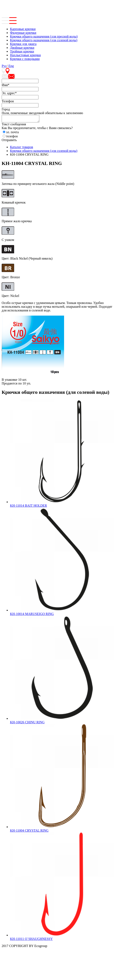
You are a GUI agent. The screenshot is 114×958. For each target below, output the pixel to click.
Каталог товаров (21, 148)
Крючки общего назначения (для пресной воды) (44, 36)
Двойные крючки (22, 47)
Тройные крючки (22, 51)
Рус (4, 66)
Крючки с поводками (25, 59)
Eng (11, 66)
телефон (12, 137)
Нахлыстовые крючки (25, 55)
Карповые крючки (23, 29)
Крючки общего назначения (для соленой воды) (43, 40)
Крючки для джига (23, 44)
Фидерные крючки (23, 32)
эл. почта (12, 133)
